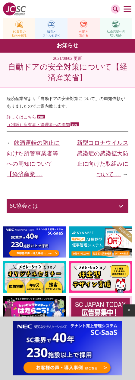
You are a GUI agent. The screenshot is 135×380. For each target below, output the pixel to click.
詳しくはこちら (21, 117)
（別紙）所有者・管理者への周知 (38, 124)
